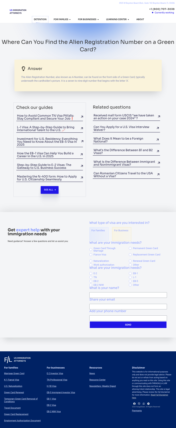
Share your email (102, 299)
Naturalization (101, 261)
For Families (98, 230)
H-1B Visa (51, 386)
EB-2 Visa (51, 405)
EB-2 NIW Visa (54, 411)
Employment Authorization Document (22, 420)
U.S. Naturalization (13, 386)
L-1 (134, 277)
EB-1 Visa (51, 399)
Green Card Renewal (14, 392)
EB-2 (96, 281)
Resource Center (97, 379)
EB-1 (135, 273)
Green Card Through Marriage (105, 249)
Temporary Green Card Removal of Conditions (21, 400)
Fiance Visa (100, 254)
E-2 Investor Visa (55, 373)
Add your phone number (107, 311)
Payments (137, 411)
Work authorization (104, 265)
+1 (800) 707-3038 (162, 9)
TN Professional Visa (57, 379)
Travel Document (12, 408)
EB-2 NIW (99, 285)
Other (136, 265)
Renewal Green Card (144, 261)
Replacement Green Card (146, 254)
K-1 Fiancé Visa (11, 379)
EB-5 (135, 281)
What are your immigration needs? (115, 243)
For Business (121, 230)
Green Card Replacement (16, 414)
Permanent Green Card (145, 248)
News (92, 373)
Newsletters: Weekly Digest (102, 386)
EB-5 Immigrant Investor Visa (61, 392)
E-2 (95, 273)
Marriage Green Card (14, 373)
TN (95, 277)
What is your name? (104, 288)
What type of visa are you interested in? (119, 223)
